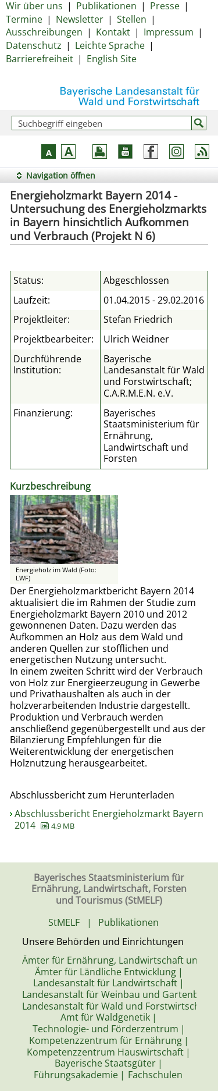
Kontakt (113, 32)
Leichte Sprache (110, 45)
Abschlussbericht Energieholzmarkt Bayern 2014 (109, 819)
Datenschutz (34, 45)
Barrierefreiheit (39, 58)
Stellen (131, 19)
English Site (112, 58)
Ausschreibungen (44, 32)
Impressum (169, 32)
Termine (24, 19)
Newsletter (79, 19)
